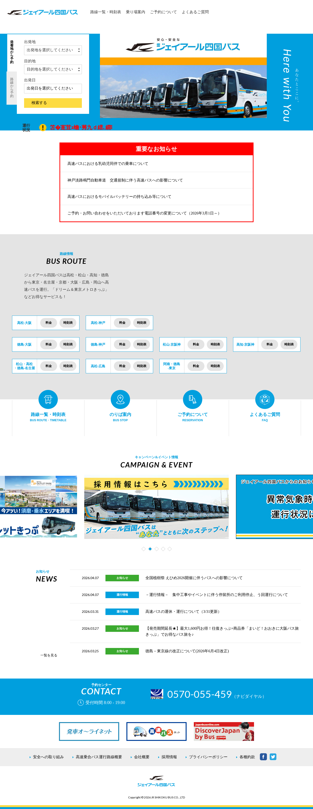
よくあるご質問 (195, 12)
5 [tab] (170, 550)
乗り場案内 (135, 12)
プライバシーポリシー (208, 757)
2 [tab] (150, 550)
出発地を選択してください (50, 50)
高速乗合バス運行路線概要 (99, 757)
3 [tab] (157, 550)
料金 (49, 322)
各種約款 (247, 757)
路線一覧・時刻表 (105, 12)
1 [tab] (144, 550)
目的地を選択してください (50, 69)
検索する (39, 103)
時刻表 (68, 322)
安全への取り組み (48, 757)
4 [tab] (163, 550)
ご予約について (163, 12)
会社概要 (142, 757)
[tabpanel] (156, 507)
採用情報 (169, 757)
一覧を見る (48, 655)
